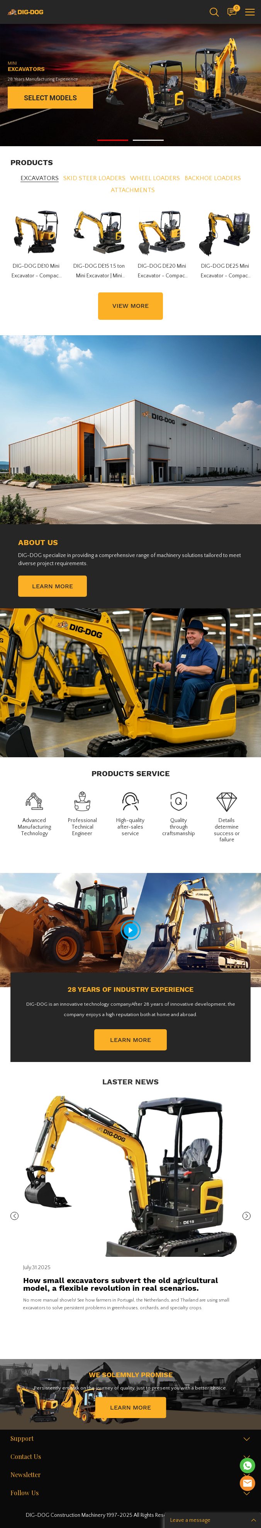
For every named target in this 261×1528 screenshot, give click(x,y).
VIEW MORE (130, 305)
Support (22, 1439)
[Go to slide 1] (112, 140)
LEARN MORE (52, 586)
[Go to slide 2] (148, 140)
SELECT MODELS (50, 98)
